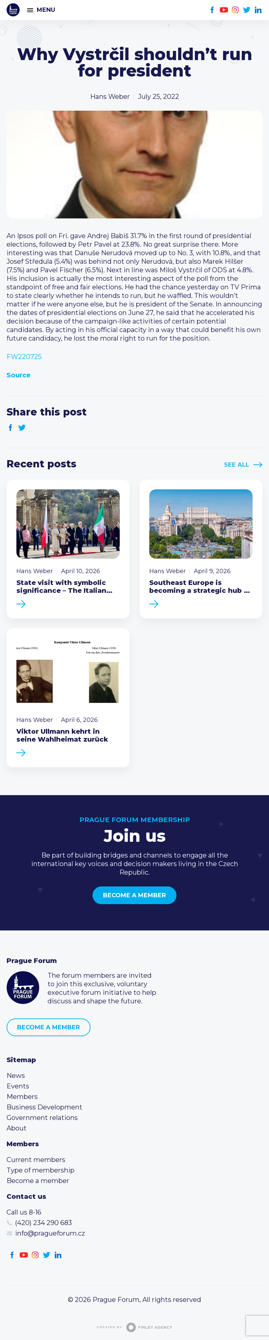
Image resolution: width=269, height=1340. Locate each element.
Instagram (235, 10)
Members (22, 1097)
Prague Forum (13, 9)
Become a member (134, 895)
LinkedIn (258, 10)
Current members (36, 1160)
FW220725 (24, 357)
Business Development (44, 1107)
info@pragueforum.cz (50, 1233)
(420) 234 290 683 (43, 1223)
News (16, 1076)
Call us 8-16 (24, 1212)
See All (236, 464)
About (17, 1128)
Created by (134, 1327)
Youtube (224, 10)
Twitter (247, 10)
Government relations (42, 1118)
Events (18, 1086)
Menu (46, 9)
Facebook (212, 10)
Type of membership (40, 1170)
